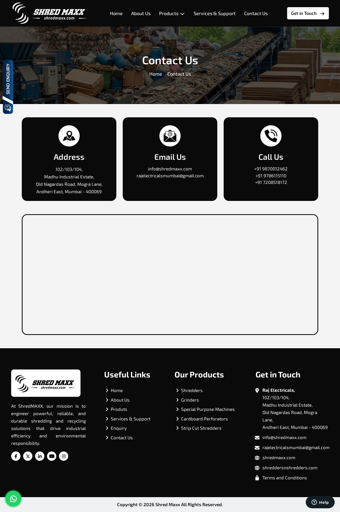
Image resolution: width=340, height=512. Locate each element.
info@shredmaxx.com (170, 168)
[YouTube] (51, 456)
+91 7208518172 (271, 182)
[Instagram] (63, 456)
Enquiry (119, 428)
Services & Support (215, 13)
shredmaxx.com (278, 457)
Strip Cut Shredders (201, 428)
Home (116, 13)
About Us (141, 13)
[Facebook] (16, 456)
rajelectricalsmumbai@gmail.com (170, 175)
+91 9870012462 (271, 168)
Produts (119, 409)
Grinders (190, 399)
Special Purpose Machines (208, 409)
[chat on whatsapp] (13, 499)
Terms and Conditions (284, 477)
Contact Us (256, 13)
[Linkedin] (39, 456)
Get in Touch (308, 13)
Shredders (192, 390)
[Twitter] (28, 456)
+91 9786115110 (271, 175)
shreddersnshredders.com (289, 467)
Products (172, 13)
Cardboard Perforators (204, 418)
